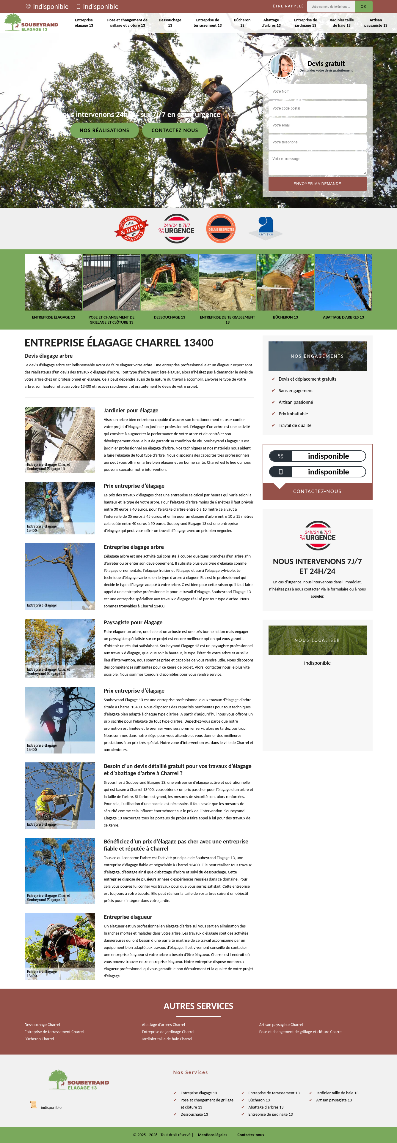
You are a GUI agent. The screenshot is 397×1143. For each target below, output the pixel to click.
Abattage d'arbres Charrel (163, 1024)
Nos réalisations (104, 130)
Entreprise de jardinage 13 (305, 23)
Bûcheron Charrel (39, 1038)
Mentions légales (212, 1134)
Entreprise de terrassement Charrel (54, 1031)
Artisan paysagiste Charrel (281, 1024)
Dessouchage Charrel (42, 1024)
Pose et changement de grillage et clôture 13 (127, 23)
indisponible (47, 6)
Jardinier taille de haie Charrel (167, 1038)
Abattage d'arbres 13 (271, 23)
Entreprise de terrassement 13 (208, 23)
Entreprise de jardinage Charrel (168, 1031)
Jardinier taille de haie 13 (341, 23)
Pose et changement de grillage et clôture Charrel (301, 1031)
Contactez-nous (250, 1134)
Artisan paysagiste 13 (375, 23)
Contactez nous (175, 130)
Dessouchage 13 (170, 23)
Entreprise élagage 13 (84, 23)
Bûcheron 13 (242, 23)
